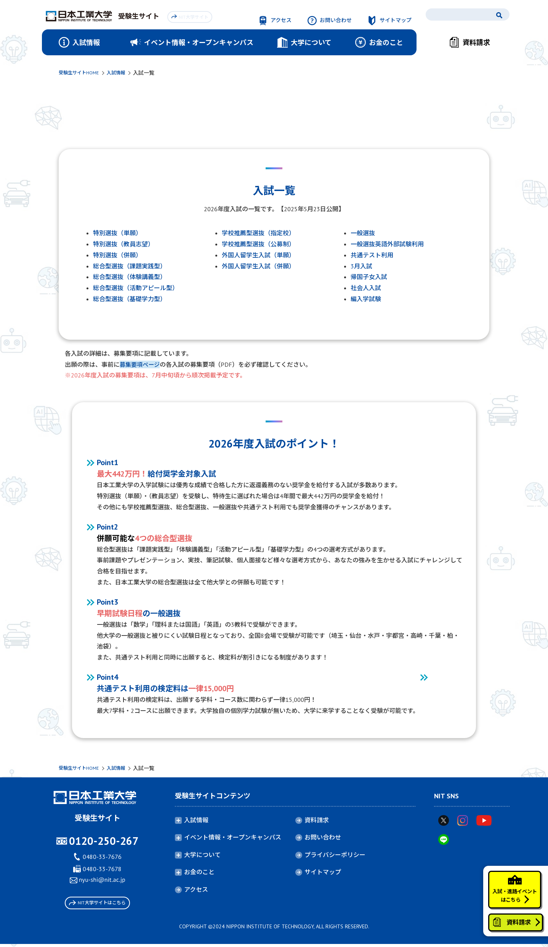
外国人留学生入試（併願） (258, 266)
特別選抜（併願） (117, 255)
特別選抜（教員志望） (123, 244)
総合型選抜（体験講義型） (129, 277)
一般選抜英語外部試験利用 (387, 244)
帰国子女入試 (369, 277)
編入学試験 (366, 299)
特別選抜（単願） (117, 233)
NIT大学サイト (191, 16)
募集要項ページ (141, 364)
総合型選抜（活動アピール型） (135, 288)
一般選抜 (363, 233)
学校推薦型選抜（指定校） (258, 233)
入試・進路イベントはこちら (510, 877)
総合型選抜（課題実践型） (129, 266)
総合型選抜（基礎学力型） (129, 299)
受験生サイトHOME (82, 72)
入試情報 (123, 72)
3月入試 (361, 266)
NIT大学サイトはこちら (97, 904)
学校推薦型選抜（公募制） (258, 244)
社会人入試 (366, 288)
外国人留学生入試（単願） (258, 255)
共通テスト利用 (372, 255)
